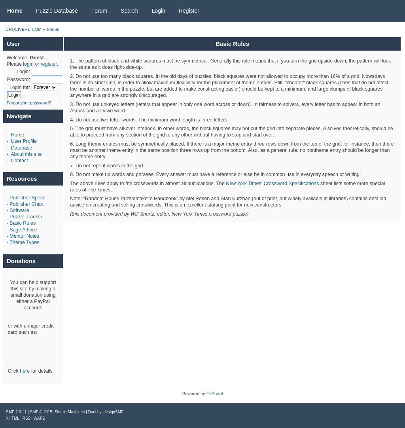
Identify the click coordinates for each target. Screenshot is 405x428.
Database (21, 148)
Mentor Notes (24, 236)
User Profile (24, 141)
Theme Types (24, 242)
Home (17, 135)
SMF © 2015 (41, 412)
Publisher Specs (27, 198)
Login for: (19, 87)
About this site (26, 154)
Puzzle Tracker (25, 217)
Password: (18, 79)
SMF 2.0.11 (16, 412)
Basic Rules (22, 223)
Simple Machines (70, 412)
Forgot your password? (29, 102)
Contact (19, 160)
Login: (23, 71)
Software (19, 210)
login (28, 64)
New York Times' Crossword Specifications (272, 183)
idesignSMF (112, 412)
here (25, 371)
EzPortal (214, 393)
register (49, 64)
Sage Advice (23, 230)
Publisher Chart (26, 204)
